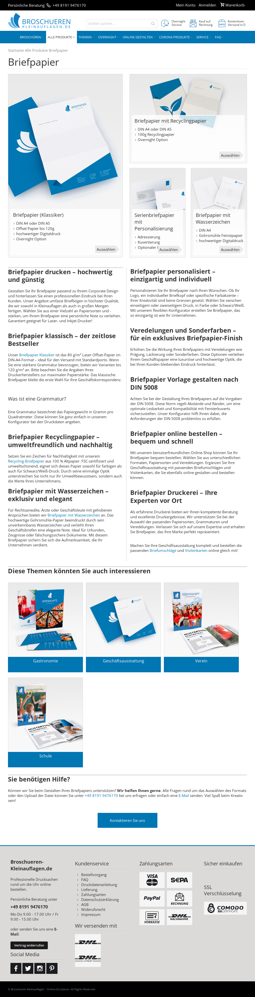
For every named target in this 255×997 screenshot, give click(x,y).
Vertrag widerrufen (29, 945)
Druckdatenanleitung (99, 884)
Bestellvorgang (94, 874)
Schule (45, 756)
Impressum (91, 914)
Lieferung (89, 889)
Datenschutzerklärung (100, 899)
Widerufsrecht (93, 909)
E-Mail (184, 795)
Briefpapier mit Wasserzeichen (74, 515)
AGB (85, 904)
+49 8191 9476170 (69, 5)
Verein (201, 661)
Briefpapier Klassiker (37, 354)
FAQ (84, 879)
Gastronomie (45, 661)
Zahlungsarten (93, 894)
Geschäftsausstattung (123, 661)
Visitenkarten (196, 550)
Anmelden (207, 4)
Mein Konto (185, 4)
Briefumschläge (163, 550)
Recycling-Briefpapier (26, 461)
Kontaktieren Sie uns (127, 820)
